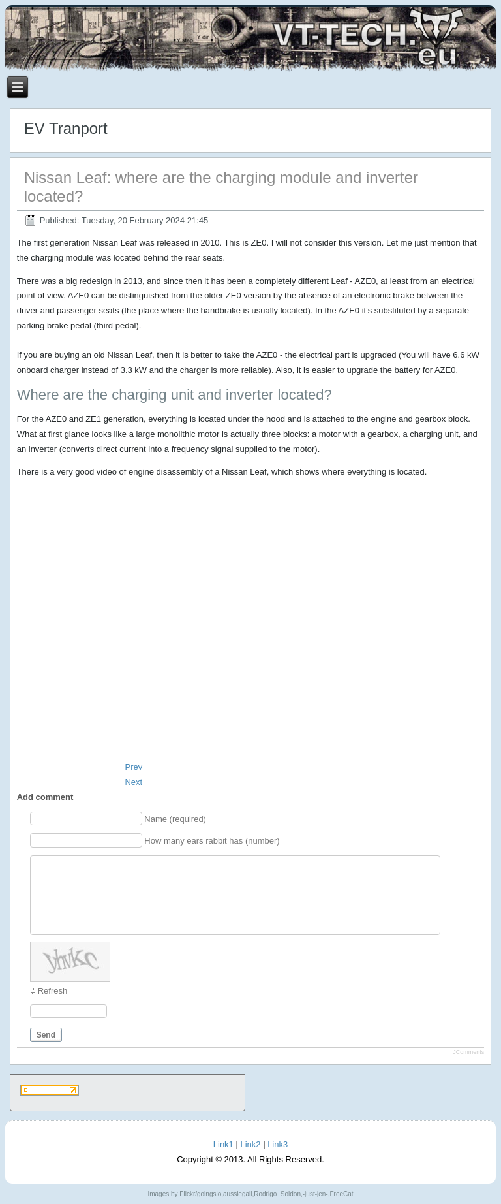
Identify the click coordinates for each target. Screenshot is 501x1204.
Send (46, 1034)
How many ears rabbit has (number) (211, 841)
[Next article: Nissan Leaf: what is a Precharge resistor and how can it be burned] (133, 782)
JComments (468, 1052)
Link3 (277, 1144)
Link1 (223, 1144)
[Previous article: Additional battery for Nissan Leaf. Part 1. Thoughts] (133, 767)
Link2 (250, 1144)
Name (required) (175, 819)
